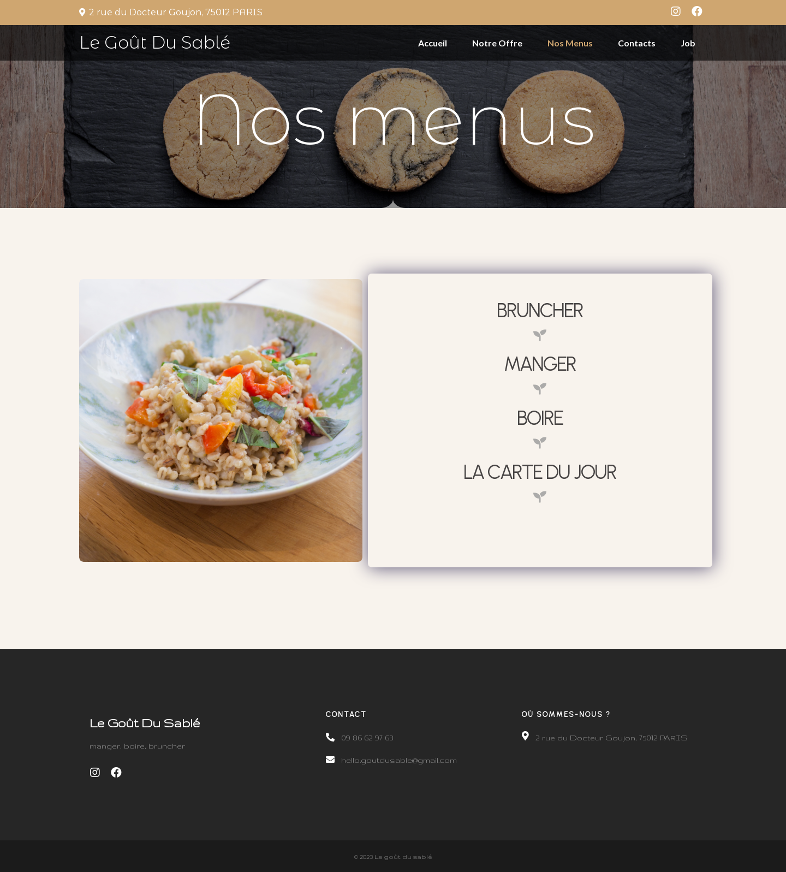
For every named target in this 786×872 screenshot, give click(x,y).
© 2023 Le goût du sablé (393, 855)
